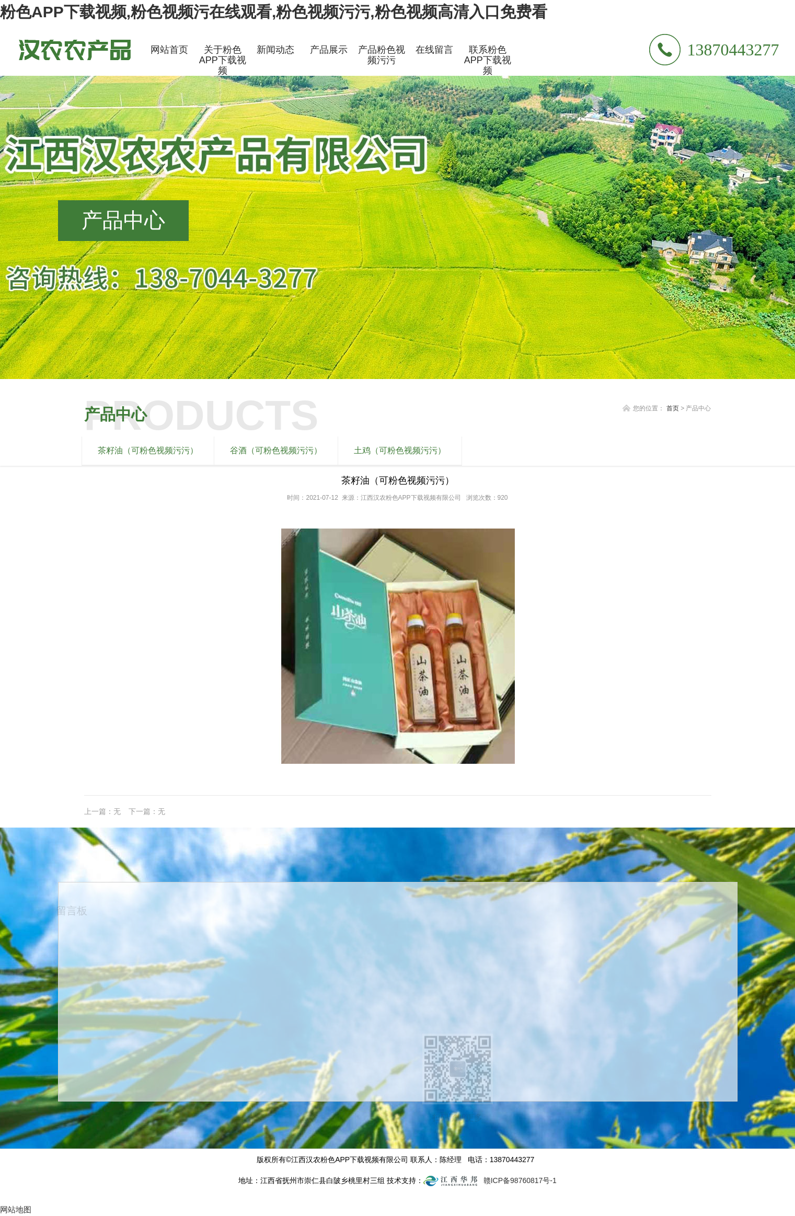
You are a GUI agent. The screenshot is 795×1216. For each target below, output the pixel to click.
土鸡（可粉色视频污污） (400, 450)
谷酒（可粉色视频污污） (276, 450)
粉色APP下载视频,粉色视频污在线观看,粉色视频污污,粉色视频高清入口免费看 (273, 11)
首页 (672, 408)
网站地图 (15, 1209)
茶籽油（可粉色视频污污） (148, 450)
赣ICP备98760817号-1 (520, 1180)
